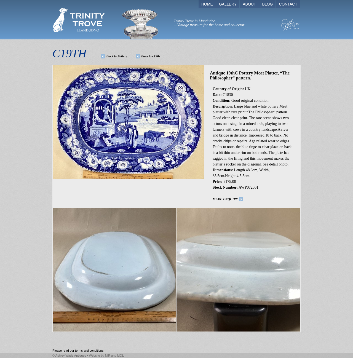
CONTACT (288, 4)
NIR (107, 355)
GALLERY (228, 4)
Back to (150, 56)
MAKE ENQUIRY (225, 199)
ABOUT (249, 4)
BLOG (267, 4)
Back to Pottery (116, 56)
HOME (207, 4)
